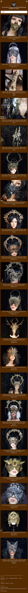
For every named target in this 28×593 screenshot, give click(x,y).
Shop (2, 578)
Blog (4, 578)
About (7, 578)
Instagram (7, 583)
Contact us (3, 579)
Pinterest (11, 583)
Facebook (2, 583)
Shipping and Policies (14, 578)
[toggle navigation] (1, 1)
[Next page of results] (16, 567)
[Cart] (26, 1)
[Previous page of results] (12, 567)
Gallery (20, 578)
